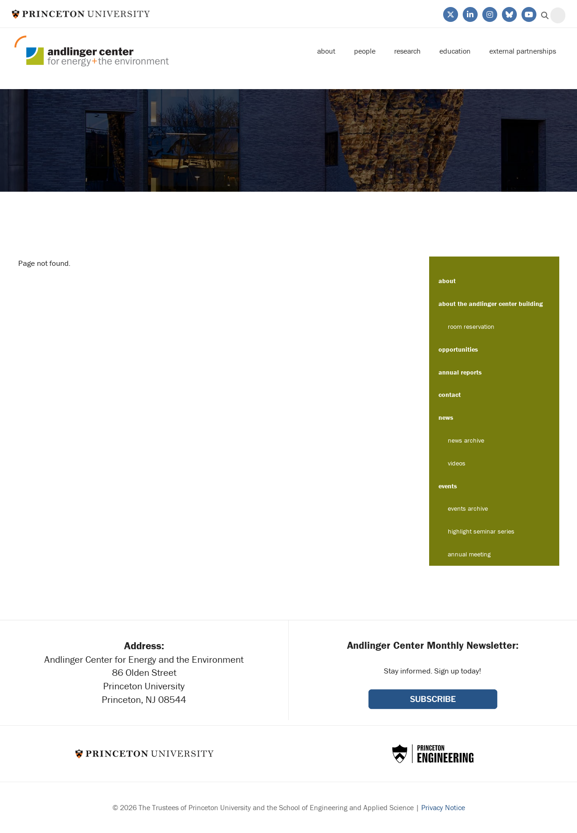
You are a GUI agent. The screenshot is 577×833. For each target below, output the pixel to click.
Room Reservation (471, 326)
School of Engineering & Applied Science (433, 753)
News (445, 417)
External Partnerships (522, 51)
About (326, 51)
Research (407, 51)
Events (447, 486)
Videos (457, 463)
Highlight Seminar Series (481, 531)
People (364, 51)
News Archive (466, 440)
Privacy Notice (443, 807)
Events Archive (468, 508)
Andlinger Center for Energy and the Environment (91, 51)
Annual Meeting (469, 554)
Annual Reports (460, 372)
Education (455, 51)
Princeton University (81, 14)
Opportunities (458, 349)
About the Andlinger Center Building (490, 303)
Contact (449, 394)
